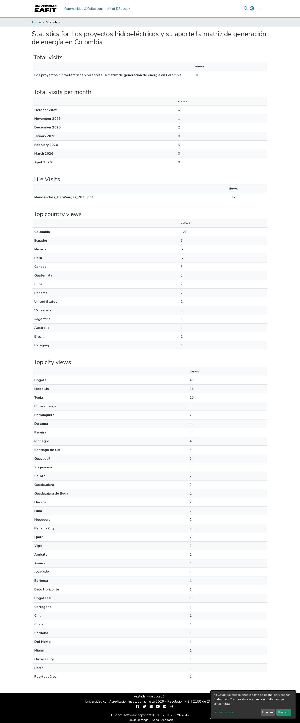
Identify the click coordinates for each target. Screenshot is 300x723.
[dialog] (253, 704)
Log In (260, 8)
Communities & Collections (84, 8)
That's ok (283, 712)
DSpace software (124, 715)
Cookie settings (137, 720)
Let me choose (223, 712)
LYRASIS (182, 715)
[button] (252, 8)
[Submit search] (246, 8)
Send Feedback (162, 720)
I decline (268, 712)
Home (36, 22)
